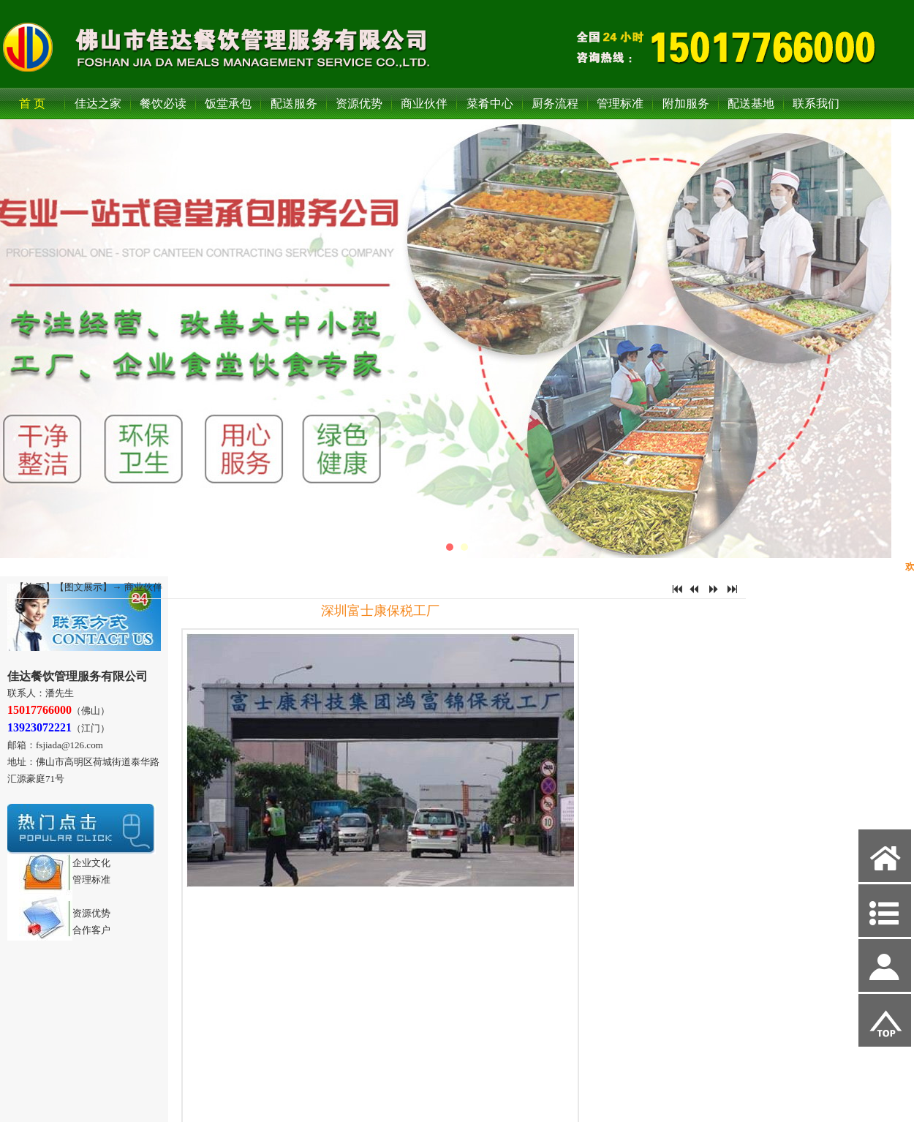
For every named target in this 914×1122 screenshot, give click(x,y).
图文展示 (83, 586)
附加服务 (685, 103)
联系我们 (816, 103)
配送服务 (294, 103)
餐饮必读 (163, 103)
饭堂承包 (228, 103)
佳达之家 (98, 103)
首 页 (32, 103)
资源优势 (359, 103)
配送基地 (751, 103)
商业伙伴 (424, 103)
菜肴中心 (490, 103)
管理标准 (620, 103)
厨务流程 (555, 103)
